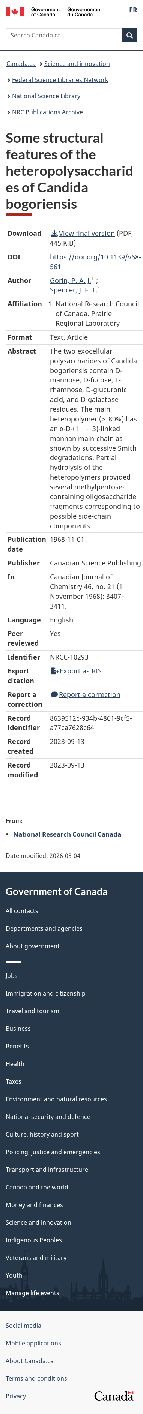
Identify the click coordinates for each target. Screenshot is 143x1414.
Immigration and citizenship (46, 993)
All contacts (22, 911)
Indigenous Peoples (34, 1240)
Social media (23, 1325)
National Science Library (46, 96)
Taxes (13, 1081)
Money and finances (34, 1205)
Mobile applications (33, 1343)
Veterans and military (36, 1258)
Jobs (12, 976)
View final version (83, 233)
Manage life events (32, 1293)
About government (33, 946)
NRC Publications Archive (47, 112)
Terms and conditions (36, 1378)
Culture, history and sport (42, 1134)
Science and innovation (77, 64)
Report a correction (85, 694)
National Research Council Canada (67, 833)
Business (18, 1028)
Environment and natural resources (56, 1099)
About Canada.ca (30, 1361)
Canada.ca (21, 64)
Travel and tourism (32, 1011)
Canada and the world (37, 1187)
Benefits (17, 1046)
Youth (14, 1275)
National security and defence (48, 1117)
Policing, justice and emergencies (53, 1152)
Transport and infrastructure (47, 1169)
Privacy (16, 1396)
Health (15, 1064)
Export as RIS (76, 670)
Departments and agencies (44, 928)
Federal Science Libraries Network (60, 80)
